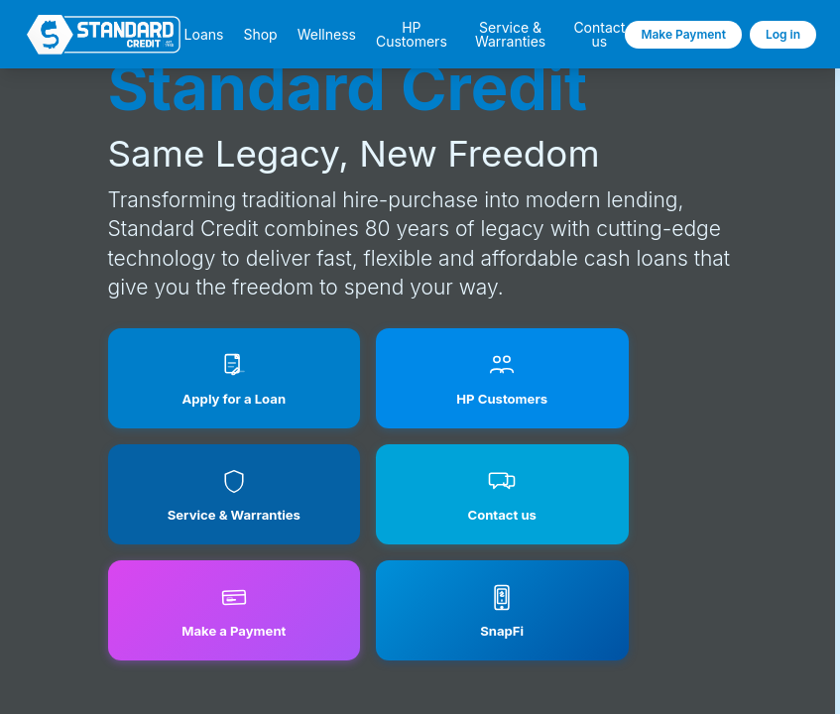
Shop (260, 35)
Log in (783, 34)
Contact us (599, 35)
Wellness (327, 35)
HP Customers (411, 35)
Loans (203, 35)
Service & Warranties (510, 35)
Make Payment (683, 34)
